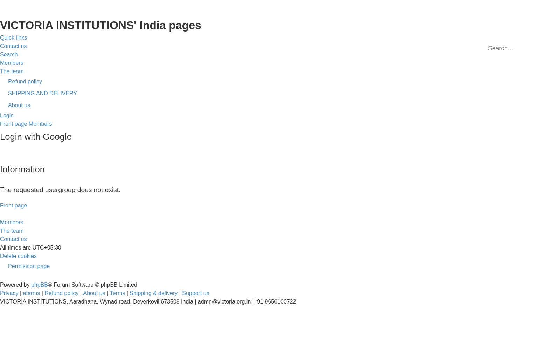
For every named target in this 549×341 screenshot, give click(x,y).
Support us (195, 293)
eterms (31, 293)
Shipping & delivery (154, 293)
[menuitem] (13, 46)
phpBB (39, 285)
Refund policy (61, 293)
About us (94, 293)
